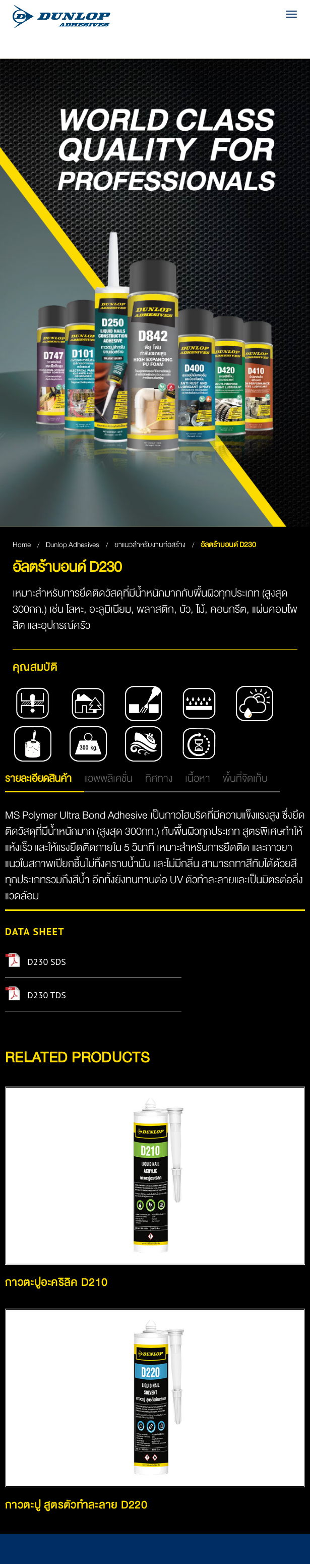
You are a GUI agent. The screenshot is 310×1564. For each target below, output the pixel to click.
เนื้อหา (197, 778)
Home (22, 544)
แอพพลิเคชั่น (108, 778)
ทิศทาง (158, 778)
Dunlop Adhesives (73, 544)
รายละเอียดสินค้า (38, 778)
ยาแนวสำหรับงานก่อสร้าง (150, 544)
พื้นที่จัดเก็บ (245, 778)
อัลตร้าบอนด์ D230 (228, 544)
